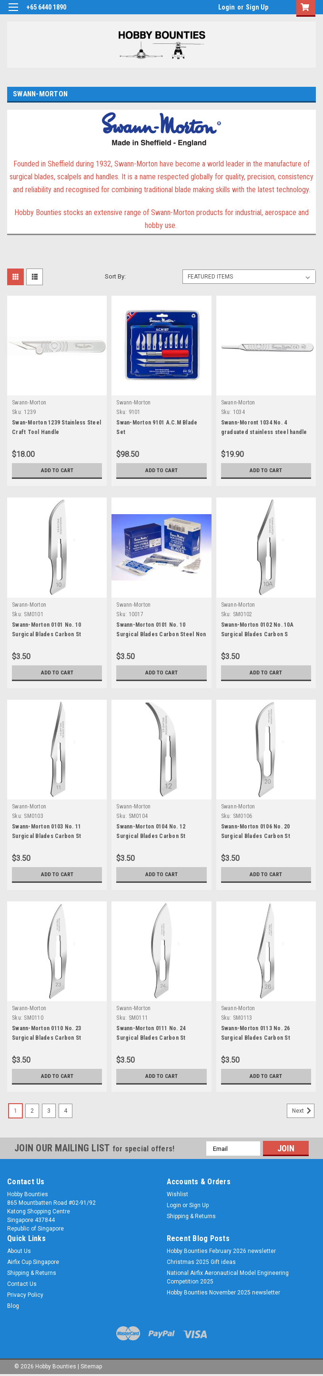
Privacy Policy (25, 1295)
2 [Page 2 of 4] (32, 1110)
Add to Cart (57, 470)
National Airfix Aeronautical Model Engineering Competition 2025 (228, 1277)
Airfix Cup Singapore (33, 1262)
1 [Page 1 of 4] (15, 1110)
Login (226, 7)
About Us (19, 1251)
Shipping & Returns (191, 1216)
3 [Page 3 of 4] (48, 1110)
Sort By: (115, 276)
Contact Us (22, 1284)
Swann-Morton (29, 402)
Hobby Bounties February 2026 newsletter (221, 1251)
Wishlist (177, 1194)
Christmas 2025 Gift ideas (201, 1262)
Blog (13, 1306)
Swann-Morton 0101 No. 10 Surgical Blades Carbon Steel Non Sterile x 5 (161, 634)
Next (303, 1111)
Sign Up (257, 7)
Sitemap (91, 1366)
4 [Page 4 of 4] (65, 1110)
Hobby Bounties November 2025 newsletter (223, 1292)
